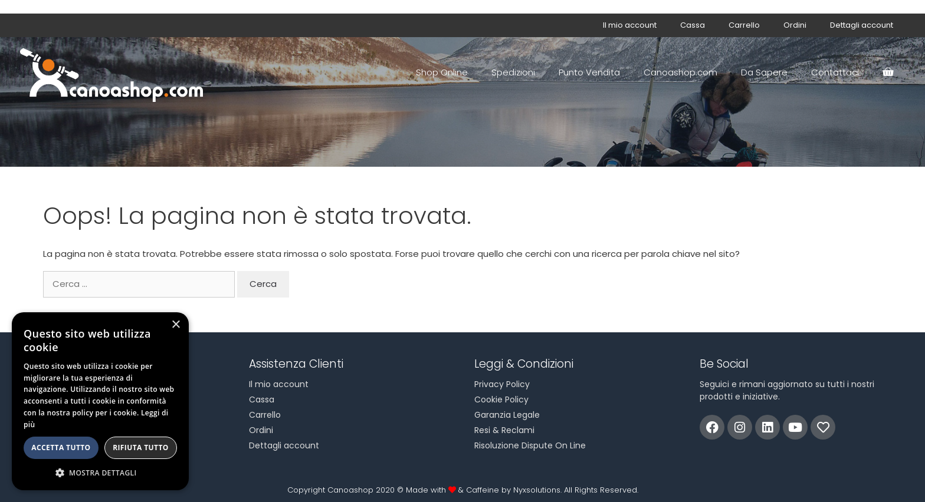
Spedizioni (513, 72)
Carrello (744, 25)
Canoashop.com (680, 72)
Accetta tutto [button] (60, 447)
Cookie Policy (501, 399)
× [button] (175, 325)
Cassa (692, 25)
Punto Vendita (589, 72)
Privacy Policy (502, 384)
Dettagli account (861, 25)
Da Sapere (764, 72)
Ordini (794, 25)
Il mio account (630, 25)
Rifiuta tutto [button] (141, 447)
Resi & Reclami (504, 430)
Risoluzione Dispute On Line (530, 445)
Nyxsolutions (536, 490)
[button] (100, 472)
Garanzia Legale (507, 415)
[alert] (100, 401)
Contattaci (835, 72)
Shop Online (442, 72)
